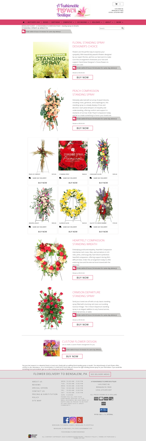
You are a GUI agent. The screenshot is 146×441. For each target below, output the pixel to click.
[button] (118, 4)
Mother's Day (34, 22)
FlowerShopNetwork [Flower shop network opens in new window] (74, 437)
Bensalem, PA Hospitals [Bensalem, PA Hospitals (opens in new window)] (85, 425)
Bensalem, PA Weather (62, 428)
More (120, 22)
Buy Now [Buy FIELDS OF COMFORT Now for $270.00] (42, 183)
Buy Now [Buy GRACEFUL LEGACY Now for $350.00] (42, 231)
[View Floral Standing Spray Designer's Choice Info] (52, 60)
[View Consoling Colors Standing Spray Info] (103, 155)
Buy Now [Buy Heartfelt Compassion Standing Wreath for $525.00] (83, 277)
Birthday (56, 22)
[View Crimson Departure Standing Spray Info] (52, 308)
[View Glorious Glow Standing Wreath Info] (73, 204)
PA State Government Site (82, 428)
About (109, 22)
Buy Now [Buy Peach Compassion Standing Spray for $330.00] (83, 128)
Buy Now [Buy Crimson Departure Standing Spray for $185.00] (83, 324)
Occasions (83, 22)
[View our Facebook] (66, 422)
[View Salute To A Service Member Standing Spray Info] (103, 204)
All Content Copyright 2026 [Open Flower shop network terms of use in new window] (53, 437)
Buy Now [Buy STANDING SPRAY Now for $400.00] (73, 183)
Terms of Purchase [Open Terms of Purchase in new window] (107, 437)
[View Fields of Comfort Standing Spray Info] (42, 155)
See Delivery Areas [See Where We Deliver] (100, 374)
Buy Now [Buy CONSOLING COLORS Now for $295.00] (103, 183)
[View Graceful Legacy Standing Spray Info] (42, 204)
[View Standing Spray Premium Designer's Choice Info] (73, 155)
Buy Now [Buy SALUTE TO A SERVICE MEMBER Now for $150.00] (103, 231)
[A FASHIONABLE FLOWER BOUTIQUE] (73, 11)
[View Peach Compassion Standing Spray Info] (52, 109)
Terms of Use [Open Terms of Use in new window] (79, 438)
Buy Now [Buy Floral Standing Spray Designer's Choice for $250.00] (83, 77)
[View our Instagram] (73, 422)
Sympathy (68, 22)
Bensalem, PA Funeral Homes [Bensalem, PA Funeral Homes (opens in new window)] (63, 425)
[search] (122, 28)
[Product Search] (110, 28)
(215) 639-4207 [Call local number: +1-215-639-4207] (118, 12)
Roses (45, 22)
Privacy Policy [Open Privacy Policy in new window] (91, 437)
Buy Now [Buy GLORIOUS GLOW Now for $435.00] (73, 231)
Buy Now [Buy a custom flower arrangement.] (72, 356)
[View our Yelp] (80, 422)
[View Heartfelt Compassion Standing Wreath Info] (52, 259)
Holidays (97, 22)
